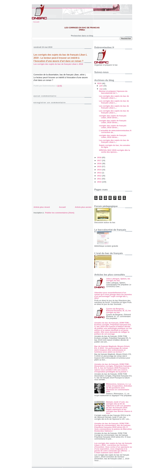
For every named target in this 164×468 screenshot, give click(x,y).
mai (101, 89)
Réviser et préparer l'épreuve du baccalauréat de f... (113, 92)
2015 (99, 166)
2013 (99, 173)
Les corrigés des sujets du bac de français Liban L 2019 (58, 64)
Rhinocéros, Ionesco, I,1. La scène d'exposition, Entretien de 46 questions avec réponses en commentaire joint (119, 388)
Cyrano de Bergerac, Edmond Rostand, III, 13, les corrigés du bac (118, 310)
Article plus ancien (83, 207)
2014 (99, 170)
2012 (99, 176)
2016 (99, 163)
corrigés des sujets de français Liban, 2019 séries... (112, 117)
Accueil (36, 22)
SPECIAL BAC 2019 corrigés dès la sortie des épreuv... (114, 151)
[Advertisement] (55, 185)
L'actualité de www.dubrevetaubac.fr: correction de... (115, 131)
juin (101, 86)
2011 (99, 179)
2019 (99, 83)
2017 (99, 160)
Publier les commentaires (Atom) (59, 213)
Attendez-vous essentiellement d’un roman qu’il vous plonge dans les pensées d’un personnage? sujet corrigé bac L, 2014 (113, 295)
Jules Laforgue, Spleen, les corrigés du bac (118, 280)
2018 (99, 157)
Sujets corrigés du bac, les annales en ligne (114, 146)
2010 (99, 182)
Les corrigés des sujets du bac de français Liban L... (114, 97)
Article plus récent (42, 207)
